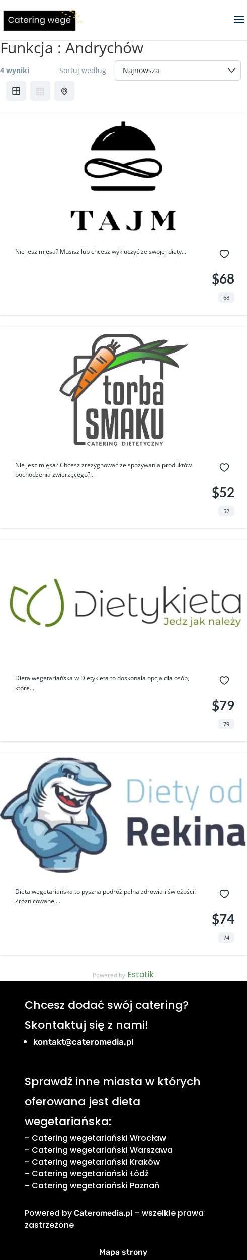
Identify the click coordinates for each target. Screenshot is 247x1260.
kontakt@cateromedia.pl (83, 1042)
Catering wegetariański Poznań (95, 1186)
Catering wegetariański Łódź (90, 1173)
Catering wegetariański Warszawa (102, 1150)
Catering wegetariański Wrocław (99, 1138)
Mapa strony (123, 1252)
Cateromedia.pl (103, 1213)
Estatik (140, 975)
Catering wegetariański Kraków (96, 1162)
